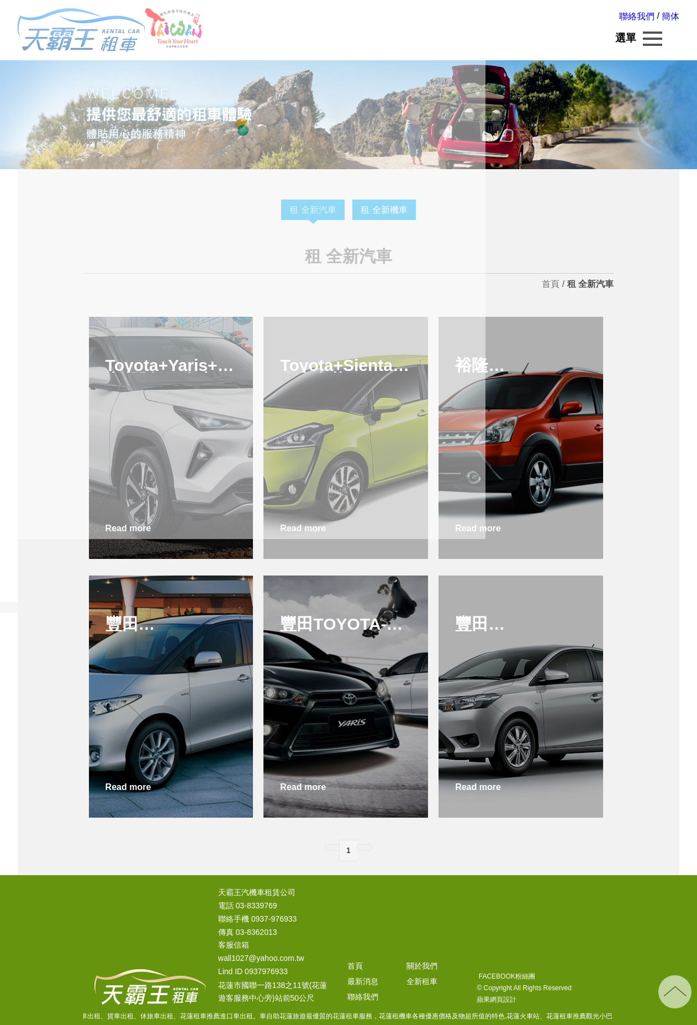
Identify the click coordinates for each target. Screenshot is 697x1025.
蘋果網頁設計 (496, 999)
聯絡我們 (636, 16)
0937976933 (266, 972)
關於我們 (421, 965)
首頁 (550, 284)
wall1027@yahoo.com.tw (261, 958)
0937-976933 (274, 918)
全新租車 (421, 981)
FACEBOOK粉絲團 (506, 976)
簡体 (670, 16)
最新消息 (362, 981)
